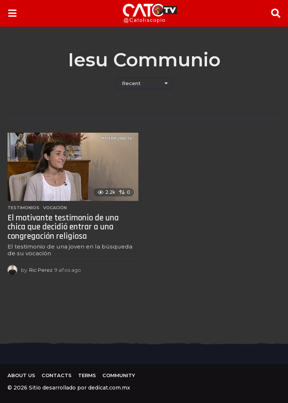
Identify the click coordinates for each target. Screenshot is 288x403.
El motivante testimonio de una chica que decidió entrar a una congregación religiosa (63, 227)
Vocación (55, 207)
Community (118, 375)
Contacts (57, 375)
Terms (87, 375)
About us (21, 375)
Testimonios (23, 207)
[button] (12, 13)
